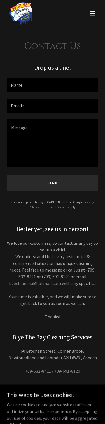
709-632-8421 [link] (38, 371)
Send (52, 182)
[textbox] (52, 85)
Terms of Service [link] (55, 207)
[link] (20, 13)
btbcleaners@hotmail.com (35, 283)
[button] (92, 13)
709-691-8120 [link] (67, 371)
